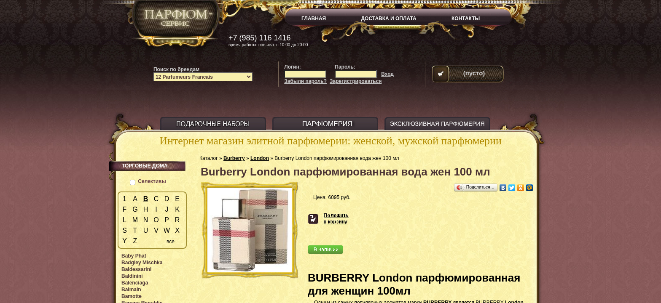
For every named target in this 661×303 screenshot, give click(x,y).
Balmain (131, 289)
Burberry (234, 158)
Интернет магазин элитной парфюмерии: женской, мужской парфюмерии (330, 141)
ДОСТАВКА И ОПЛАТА (388, 18)
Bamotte (131, 296)
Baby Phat (133, 256)
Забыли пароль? (305, 81)
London (259, 158)
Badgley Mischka (141, 263)
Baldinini (132, 276)
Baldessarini (136, 269)
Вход (387, 74)
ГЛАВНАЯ (313, 18)
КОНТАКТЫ (465, 18)
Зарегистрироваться (356, 81)
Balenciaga (134, 283)
